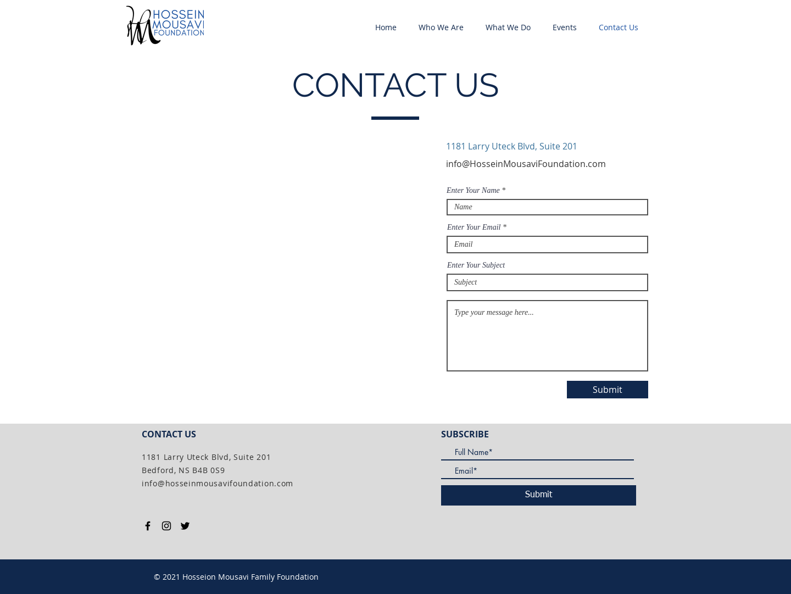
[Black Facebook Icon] (148, 526)
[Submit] (607, 389)
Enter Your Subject (476, 265)
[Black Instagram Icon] (166, 526)
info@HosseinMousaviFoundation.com (526, 164)
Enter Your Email (474, 227)
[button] (441, 27)
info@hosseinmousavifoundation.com (217, 483)
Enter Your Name (473, 191)
